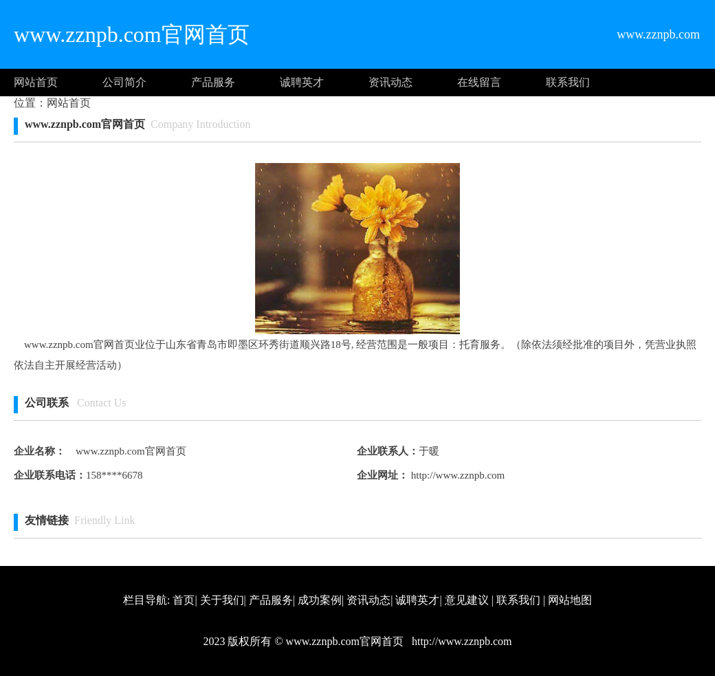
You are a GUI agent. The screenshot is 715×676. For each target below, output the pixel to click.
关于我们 (222, 600)
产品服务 (213, 82)
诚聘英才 (302, 82)
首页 (184, 600)
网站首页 (36, 82)
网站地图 (570, 600)
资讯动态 (390, 82)
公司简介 (124, 82)
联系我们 (568, 82)
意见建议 (467, 600)
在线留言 (479, 82)
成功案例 (320, 600)
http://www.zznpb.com (456, 475)
